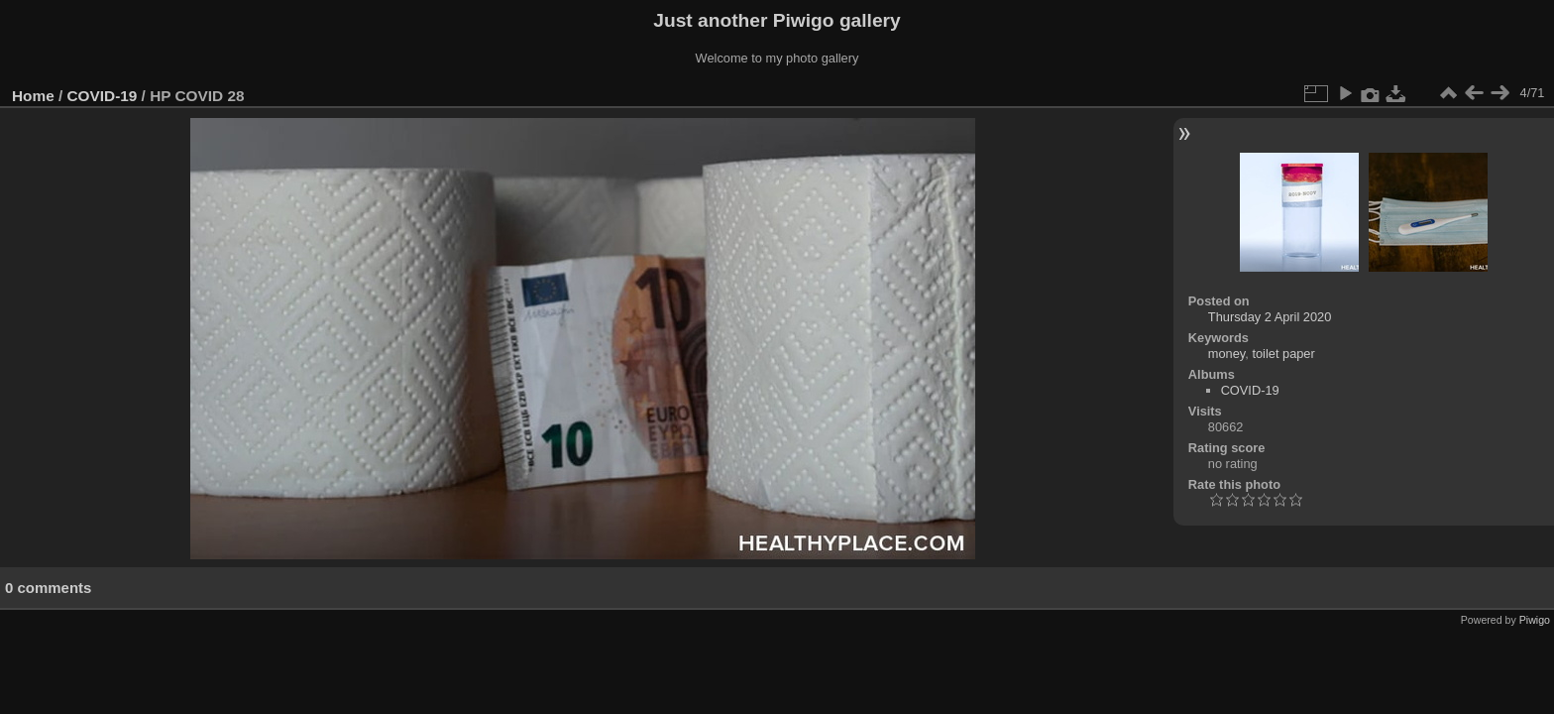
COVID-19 (102, 95)
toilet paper (1283, 353)
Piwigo (1534, 620)
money (1226, 353)
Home (33, 95)
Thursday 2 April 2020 (1270, 316)
